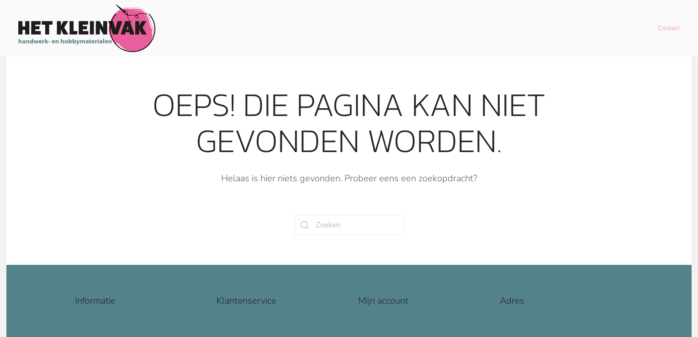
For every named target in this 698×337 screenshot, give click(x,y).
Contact (669, 28)
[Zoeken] (349, 225)
